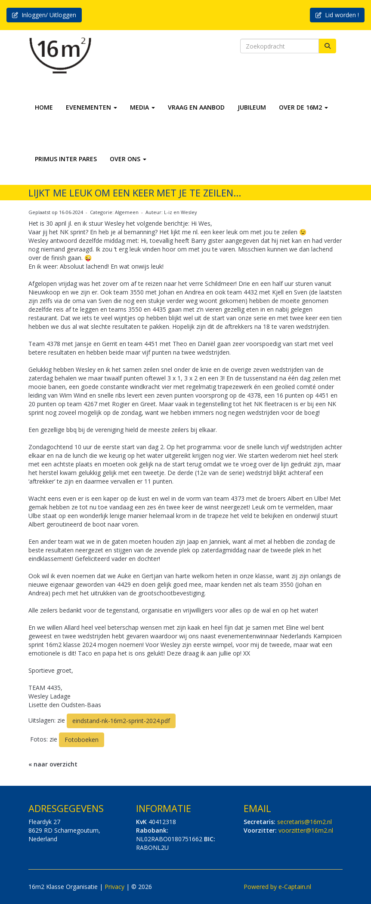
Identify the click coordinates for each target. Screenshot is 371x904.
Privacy (114, 887)
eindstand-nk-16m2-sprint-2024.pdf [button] (121, 721)
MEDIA (142, 107)
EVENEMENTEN (91, 107)
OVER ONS (128, 159)
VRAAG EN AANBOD (196, 107)
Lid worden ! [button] (337, 15)
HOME (44, 107)
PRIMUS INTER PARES (66, 159)
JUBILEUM (252, 107)
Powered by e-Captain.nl (277, 887)
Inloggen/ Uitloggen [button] (44, 15)
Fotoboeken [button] (82, 739)
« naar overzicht (52, 764)
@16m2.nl (304, 822)
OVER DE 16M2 (303, 107)
